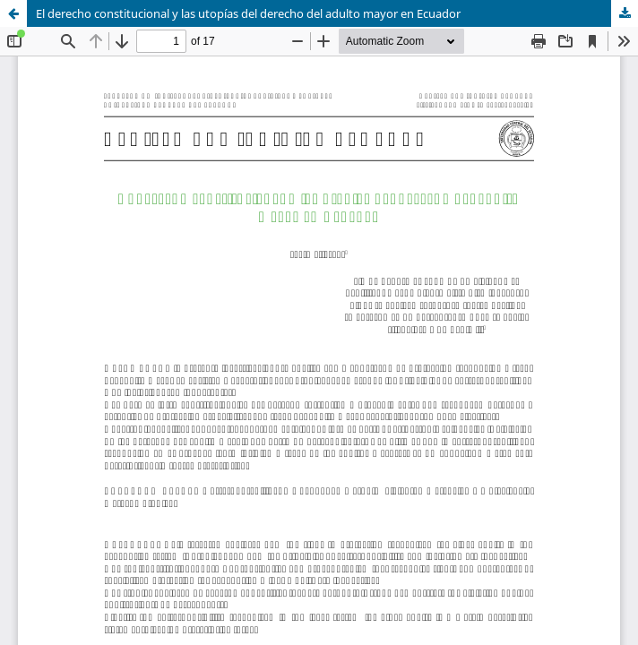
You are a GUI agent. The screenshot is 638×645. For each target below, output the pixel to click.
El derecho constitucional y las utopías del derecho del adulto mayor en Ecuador (248, 13)
